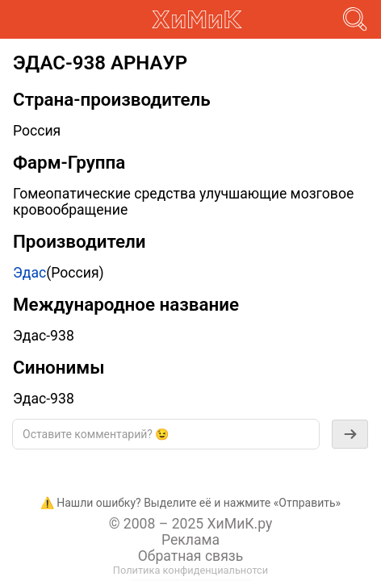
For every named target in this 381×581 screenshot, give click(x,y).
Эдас (29, 273)
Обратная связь (191, 556)
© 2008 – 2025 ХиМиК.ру (191, 524)
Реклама (190, 540)
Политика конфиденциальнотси (190, 570)
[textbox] (166, 434)
